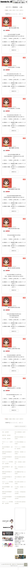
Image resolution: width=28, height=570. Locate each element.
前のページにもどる (20, 426)
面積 (10, 10)
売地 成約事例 (5, 432)
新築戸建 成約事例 (6, 435)
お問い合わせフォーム (20, 551)
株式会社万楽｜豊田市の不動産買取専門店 (15, 564)
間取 (13, 10)
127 (20, 14)
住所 (17, 10)
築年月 (21, 10)
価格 (6, 10)
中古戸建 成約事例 (6, 438)
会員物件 (14, 26)
